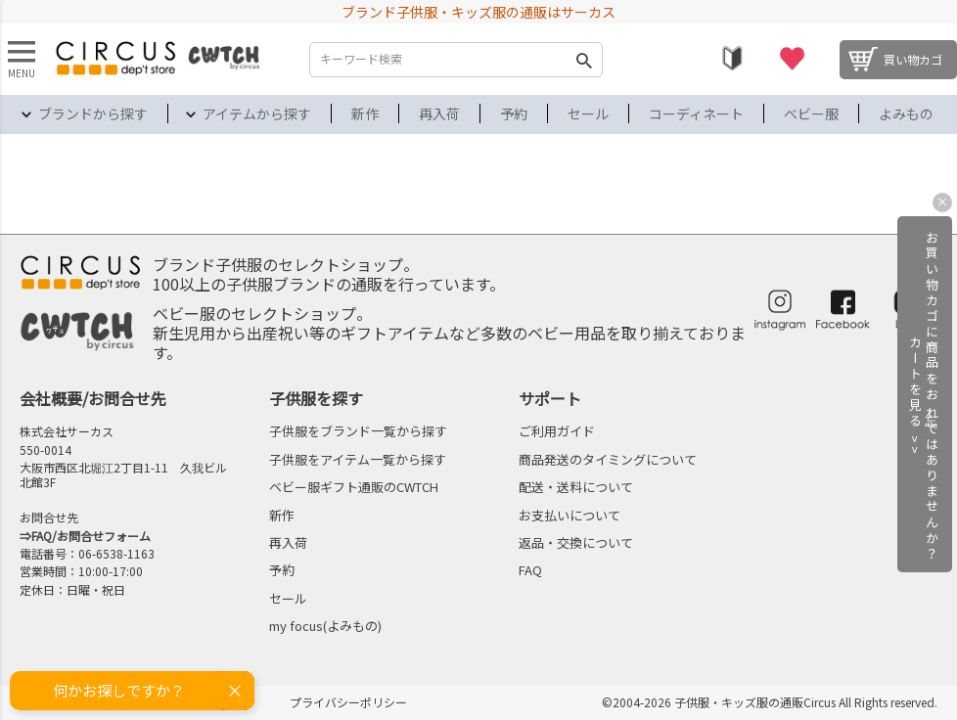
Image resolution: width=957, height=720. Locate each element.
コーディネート (696, 113)
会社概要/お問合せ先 (93, 398)
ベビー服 (811, 113)
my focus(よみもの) (325, 625)
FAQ (530, 570)
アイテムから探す (257, 113)
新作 (365, 113)
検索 (583, 59)
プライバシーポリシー (348, 702)
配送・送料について (576, 486)
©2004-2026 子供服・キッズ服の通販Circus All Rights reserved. (769, 702)
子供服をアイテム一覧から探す (357, 459)
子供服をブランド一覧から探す (358, 431)
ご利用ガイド (557, 431)
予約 (513, 113)
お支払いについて (569, 515)
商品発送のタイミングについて (608, 459)
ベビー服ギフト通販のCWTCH (353, 486)
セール (588, 113)
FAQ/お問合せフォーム (91, 535)
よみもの (906, 113)
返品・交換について (576, 542)
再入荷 (439, 113)
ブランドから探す (93, 113)
